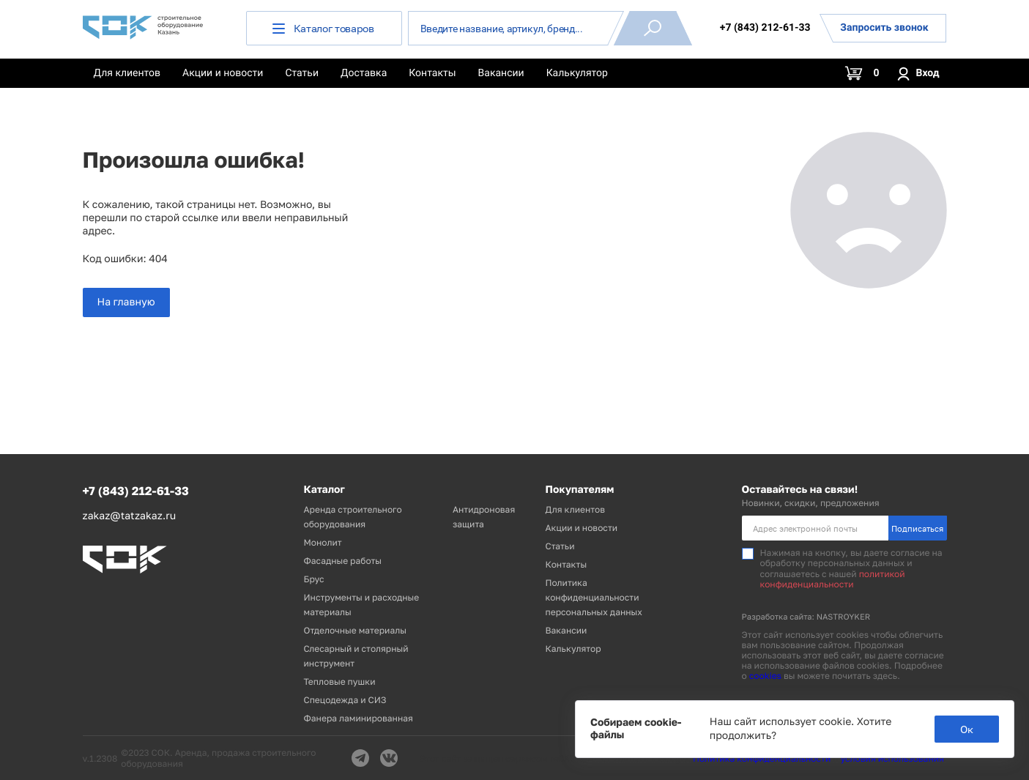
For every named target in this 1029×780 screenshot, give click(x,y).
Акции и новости (222, 73)
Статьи (302, 73)
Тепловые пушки (340, 681)
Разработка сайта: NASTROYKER (806, 617)
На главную (126, 302)
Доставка (364, 73)
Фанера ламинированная (358, 718)
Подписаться (917, 528)
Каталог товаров (323, 28)
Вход (918, 74)
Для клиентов (127, 73)
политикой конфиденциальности (832, 579)
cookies (765, 675)
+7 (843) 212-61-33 (765, 28)
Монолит (323, 542)
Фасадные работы (343, 560)
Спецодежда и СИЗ (345, 699)
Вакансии (501, 73)
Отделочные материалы (355, 630)
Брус (314, 578)
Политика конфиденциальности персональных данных (594, 597)
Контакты (432, 73)
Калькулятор (577, 73)
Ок (966, 729)
